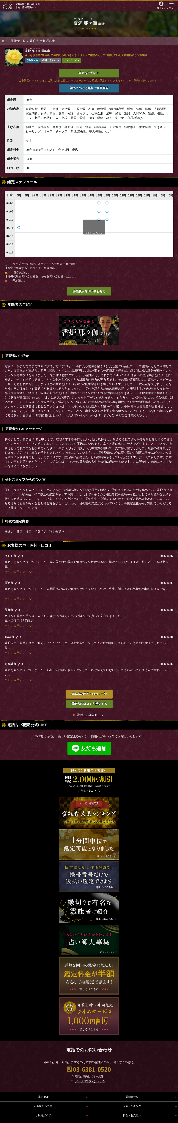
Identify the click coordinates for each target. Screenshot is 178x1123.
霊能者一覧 (18, 40)
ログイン (161, 8)
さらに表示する (18, 571)
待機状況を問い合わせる (89, 291)
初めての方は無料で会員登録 (89, 88)
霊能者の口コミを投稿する (89, 703)
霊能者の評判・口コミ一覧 (89, 694)
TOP (4, 40)
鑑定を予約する (89, 73)
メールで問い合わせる (90, 1081)
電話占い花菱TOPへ (90, 714)
